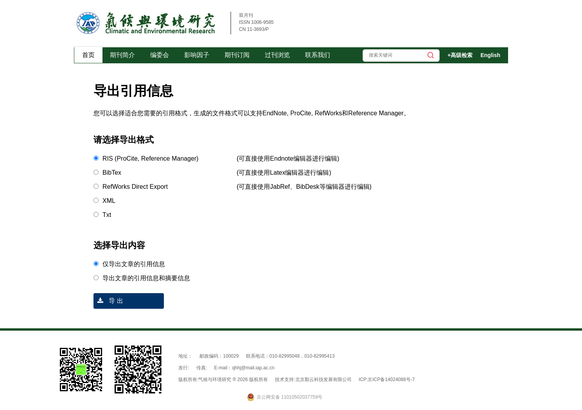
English (490, 55)
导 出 (108, 300)
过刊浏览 (277, 55)
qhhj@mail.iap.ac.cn (253, 368)
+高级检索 (459, 55)
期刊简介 (122, 55)
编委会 (159, 55)
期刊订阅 (237, 55)
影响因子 (196, 55)
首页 (88, 55)
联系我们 (317, 55)
